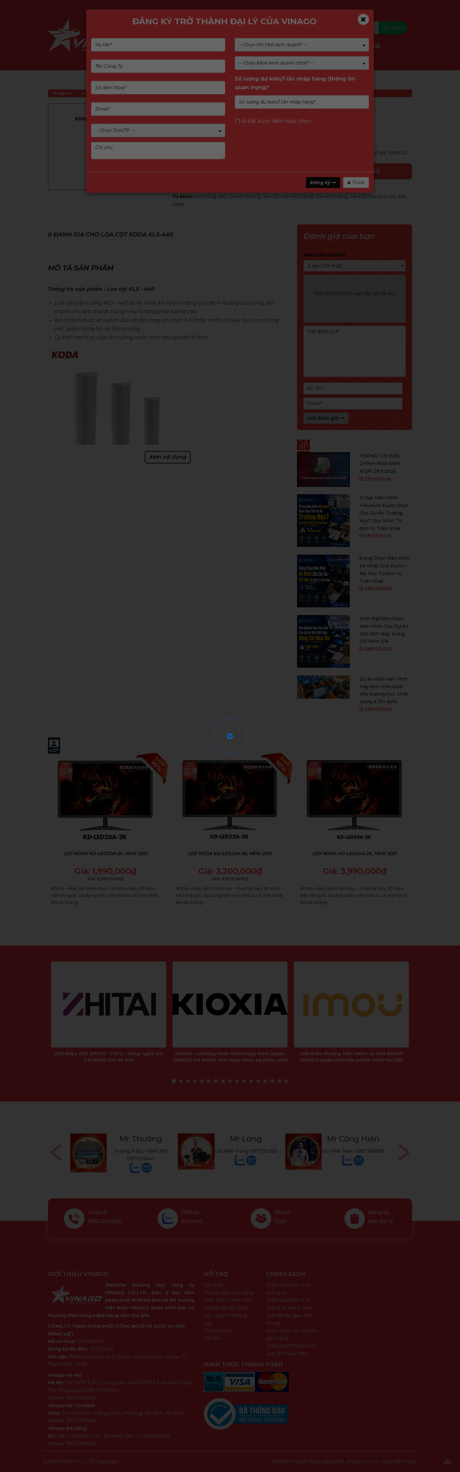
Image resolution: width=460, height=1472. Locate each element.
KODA (207, 189)
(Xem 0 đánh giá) (231, 120)
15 (272, 1081)
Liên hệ (212, 1338)
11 (244, 1081)
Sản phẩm (155, 46)
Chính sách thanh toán (291, 1346)
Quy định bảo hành (287, 1353)
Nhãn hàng (232, 46)
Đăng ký (323, 182)
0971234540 (140, 1159)
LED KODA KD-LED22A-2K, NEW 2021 (230, 853)
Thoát (356, 182)
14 (265, 1081)
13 (258, 1081)
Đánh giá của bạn (324, 255)
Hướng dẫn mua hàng (228, 1293)
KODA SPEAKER (234, 189)
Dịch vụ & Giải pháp (286, 46)
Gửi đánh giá (326, 418)
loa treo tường (297, 196)
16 (279, 1081)
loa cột (271, 196)
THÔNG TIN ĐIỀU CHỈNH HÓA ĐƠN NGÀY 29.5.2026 (380, 463)
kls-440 (358, 196)
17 (286, 1081)
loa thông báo (210, 196)
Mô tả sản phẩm (81, 268)
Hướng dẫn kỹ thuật (226, 1308)
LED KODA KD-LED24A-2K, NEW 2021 (354, 853)
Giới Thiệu (193, 46)
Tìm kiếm (393, 27)
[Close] (363, 19)
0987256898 (369, 1151)
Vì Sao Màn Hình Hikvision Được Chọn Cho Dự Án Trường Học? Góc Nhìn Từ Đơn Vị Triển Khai (383, 513)
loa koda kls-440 (387, 196)
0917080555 (263, 1151)
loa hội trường (245, 196)
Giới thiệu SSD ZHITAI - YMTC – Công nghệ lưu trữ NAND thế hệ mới (109, 1057)
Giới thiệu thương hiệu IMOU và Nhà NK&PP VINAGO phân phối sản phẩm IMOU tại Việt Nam (351, 1060)
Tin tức (340, 46)
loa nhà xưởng (332, 196)
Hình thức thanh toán (228, 1300)
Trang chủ (63, 93)
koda (178, 204)
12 (251, 1081)
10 (237, 1081)
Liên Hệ (370, 46)
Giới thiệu (214, 1285)
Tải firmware (217, 1331)
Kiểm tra (258, 27)
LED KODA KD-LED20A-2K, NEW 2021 (106, 853)
